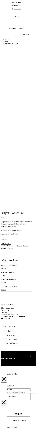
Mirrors (9, 314)
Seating (9, 342)
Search (9, 234)
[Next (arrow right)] (3, 424)
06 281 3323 (6, 157)
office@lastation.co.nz (10, 159)
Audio (9, 277)
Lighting (10, 350)
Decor (19, 91)
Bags (8, 279)
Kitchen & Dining (13, 312)
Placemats (11, 319)
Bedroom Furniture (14, 337)
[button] (16, 13)
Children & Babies (13, 295)
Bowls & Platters (13, 291)
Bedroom (10, 284)
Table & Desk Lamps (14, 358)
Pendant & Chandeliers (15, 355)
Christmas (10, 298)
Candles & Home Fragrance (17, 293)
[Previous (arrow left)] (1, 424)
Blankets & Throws (13, 286)
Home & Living (12, 272)
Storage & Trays (13, 326)
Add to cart (6, 88)
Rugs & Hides (11, 323)
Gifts (8, 362)
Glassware (10, 307)
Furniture (10, 332)
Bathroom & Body (13, 281)
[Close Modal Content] (4, 224)
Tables (9, 346)
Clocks (9, 300)
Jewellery (10, 309)
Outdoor (10, 339)
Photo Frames (12, 316)
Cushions (10, 302)
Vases (9, 328)
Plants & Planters (13, 321)
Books (9, 288)
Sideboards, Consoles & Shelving (18, 344)
